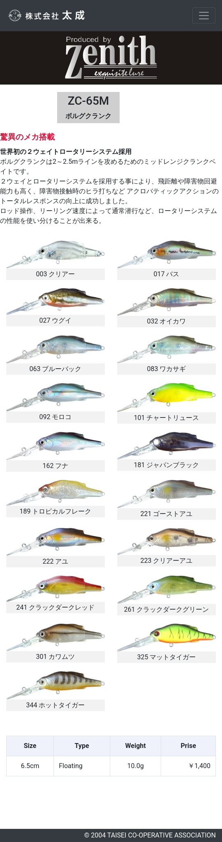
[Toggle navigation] (203, 15)
